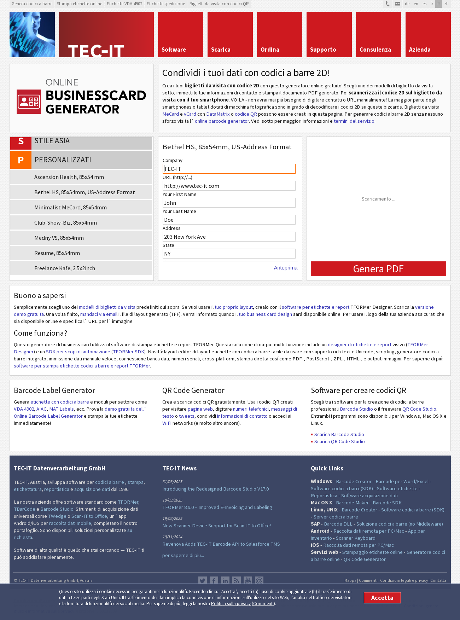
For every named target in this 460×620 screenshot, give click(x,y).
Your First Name (180, 194)
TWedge (57, 516)
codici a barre (110, 482)
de (407, 4)
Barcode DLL (338, 524)
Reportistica (324, 495)
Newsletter (259, 580)
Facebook (214, 580)
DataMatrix (218, 114)
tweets (186, 416)
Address (172, 228)
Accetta (382, 598)
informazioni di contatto (242, 416)
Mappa (350, 580)
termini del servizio (354, 121)
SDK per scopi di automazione (78, 351)
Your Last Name (179, 211)
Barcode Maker (352, 502)
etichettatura (28, 489)
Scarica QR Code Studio (339, 441)
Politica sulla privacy (231, 604)
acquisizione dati (92, 489)
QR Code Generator (365, 559)
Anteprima (286, 268)
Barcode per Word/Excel (402, 481)
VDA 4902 (24, 409)
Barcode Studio (356, 409)
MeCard (170, 114)
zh (446, 4)
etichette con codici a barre (59, 402)
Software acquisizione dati (369, 495)
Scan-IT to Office (89, 516)
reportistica (56, 489)
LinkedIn (225, 580)
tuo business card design (265, 314)
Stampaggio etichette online (372, 552)
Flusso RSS (236, 580)
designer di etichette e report (359, 344)
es (424, 4)
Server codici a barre (336, 517)
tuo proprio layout (234, 307)
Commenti (263, 604)
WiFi (166, 423)
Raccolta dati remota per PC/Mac (368, 531)
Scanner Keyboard (355, 538)
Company (172, 160)
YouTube (248, 580)
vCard (190, 114)
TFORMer (128, 502)
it (438, 4)
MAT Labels (61, 409)
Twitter (202, 580)
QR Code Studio (419, 409)
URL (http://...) (177, 177)
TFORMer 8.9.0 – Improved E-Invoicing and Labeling (217, 507)
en (416, 4)
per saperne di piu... (183, 555)
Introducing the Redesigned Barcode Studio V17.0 (215, 489)
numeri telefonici (251, 409)
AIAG (41, 409)
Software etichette (397, 488)
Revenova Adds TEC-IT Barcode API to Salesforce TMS (221, 544)
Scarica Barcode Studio (339, 434)
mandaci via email (98, 314)
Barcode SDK (387, 502)
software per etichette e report (316, 307)
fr (432, 4)
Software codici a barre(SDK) (342, 488)
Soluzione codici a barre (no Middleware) (399, 524)
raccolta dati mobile (70, 523)
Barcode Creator (354, 481)
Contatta (438, 580)
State (168, 245)
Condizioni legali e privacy (404, 580)
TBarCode (24, 509)
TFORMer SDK (128, 351)
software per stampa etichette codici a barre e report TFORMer (82, 366)
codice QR (246, 114)
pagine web (200, 409)
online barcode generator (222, 121)
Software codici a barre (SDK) (412, 509)
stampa (136, 482)
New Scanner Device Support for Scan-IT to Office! (216, 525)
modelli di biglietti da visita (107, 307)
